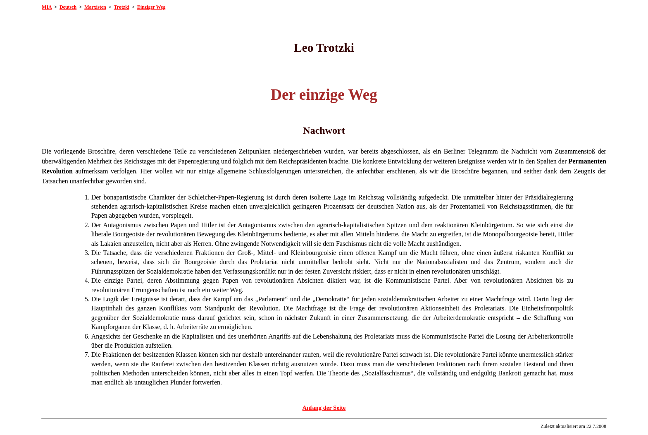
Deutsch (68, 7)
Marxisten (95, 7)
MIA (47, 7)
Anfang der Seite (324, 407)
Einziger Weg (151, 7)
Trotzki (121, 7)
